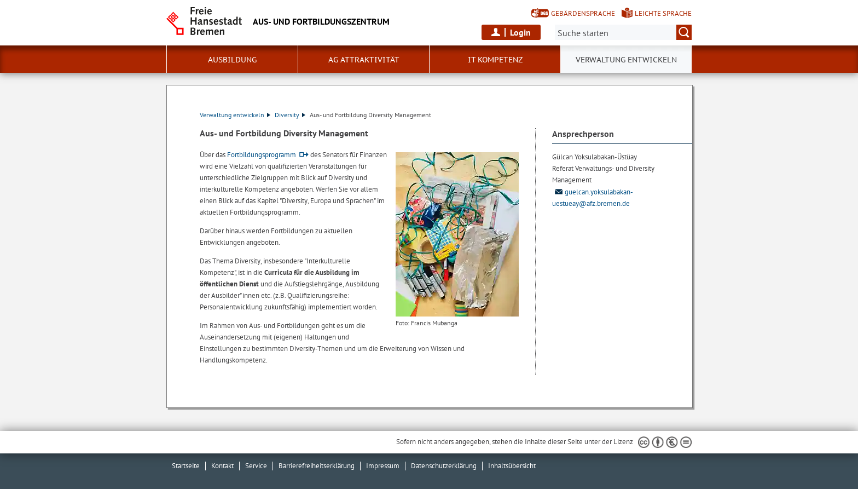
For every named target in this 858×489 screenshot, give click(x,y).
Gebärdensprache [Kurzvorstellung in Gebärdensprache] (583, 13)
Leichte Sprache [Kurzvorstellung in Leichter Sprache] (663, 13)
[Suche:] (623, 32)
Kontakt (222, 465)
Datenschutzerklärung (444, 465)
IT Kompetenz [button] (495, 60)
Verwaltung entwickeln (235, 115)
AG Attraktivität (363, 60)
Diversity (290, 115)
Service (256, 465)
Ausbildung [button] (232, 60)
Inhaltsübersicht (512, 465)
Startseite (186, 465)
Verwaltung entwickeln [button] (626, 60)
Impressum (382, 465)
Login (520, 32)
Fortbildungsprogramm (261, 154)
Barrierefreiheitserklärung (317, 465)
